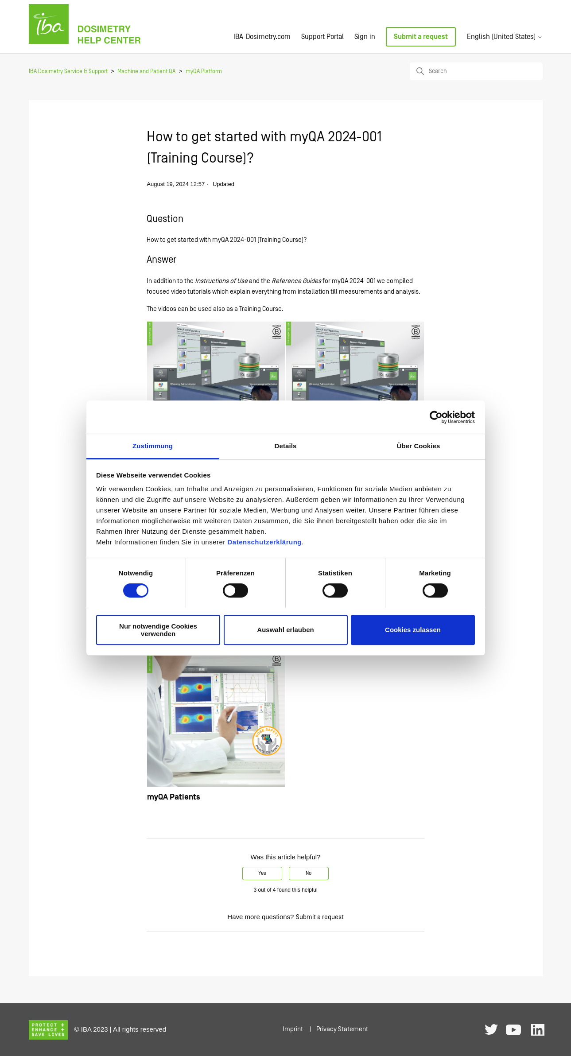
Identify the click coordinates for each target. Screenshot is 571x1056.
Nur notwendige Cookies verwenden (158, 629)
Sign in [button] (364, 37)
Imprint (293, 1029)
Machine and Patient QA (146, 71)
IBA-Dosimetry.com (262, 37)
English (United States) (505, 37)
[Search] (476, 71)
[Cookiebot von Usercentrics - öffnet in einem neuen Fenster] (436, 417)
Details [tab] (286, 446)
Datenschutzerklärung (264, 542)
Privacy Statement (342, 1029)
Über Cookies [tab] (418, 446)
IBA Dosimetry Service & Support (68, 71)
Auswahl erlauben (285, 630)
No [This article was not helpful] (308, 873)
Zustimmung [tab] (152, 446)
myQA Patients (173, 797)
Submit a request (421, 37)
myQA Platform (204, 71)
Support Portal (322, 37)
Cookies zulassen (413, 630)
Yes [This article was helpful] (262, 873)
